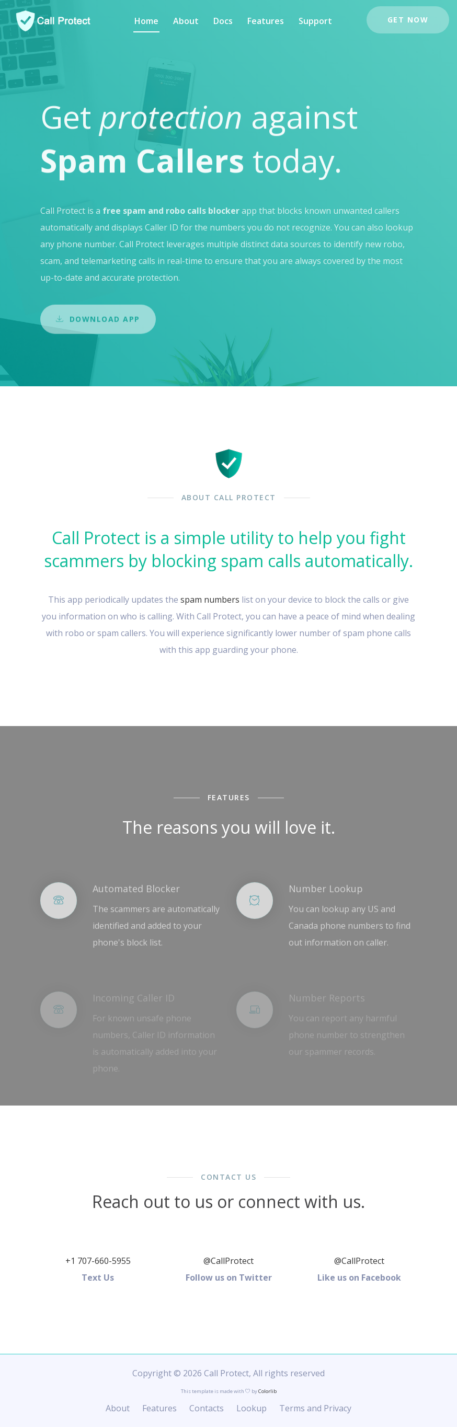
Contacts (206, 1408)
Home (146, 21)
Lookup (251, 1408)
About (186, 21)
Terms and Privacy (315, 1408)
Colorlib (267, 1391)
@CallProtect (228, 1261)
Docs (223, 21)
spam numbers (209, 599)
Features (265, 21)
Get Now (408, 20)
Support (315, 21)
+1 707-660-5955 (98, 1261)
